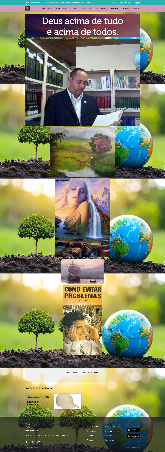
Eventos (104, 8)
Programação (61, 8)
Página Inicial (47, 8)
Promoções (93, 8)
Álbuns (73, 8)
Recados (114, 8)
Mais (136, 8)
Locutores (126, 8)
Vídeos (82, 8)
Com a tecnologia (133, 447)
